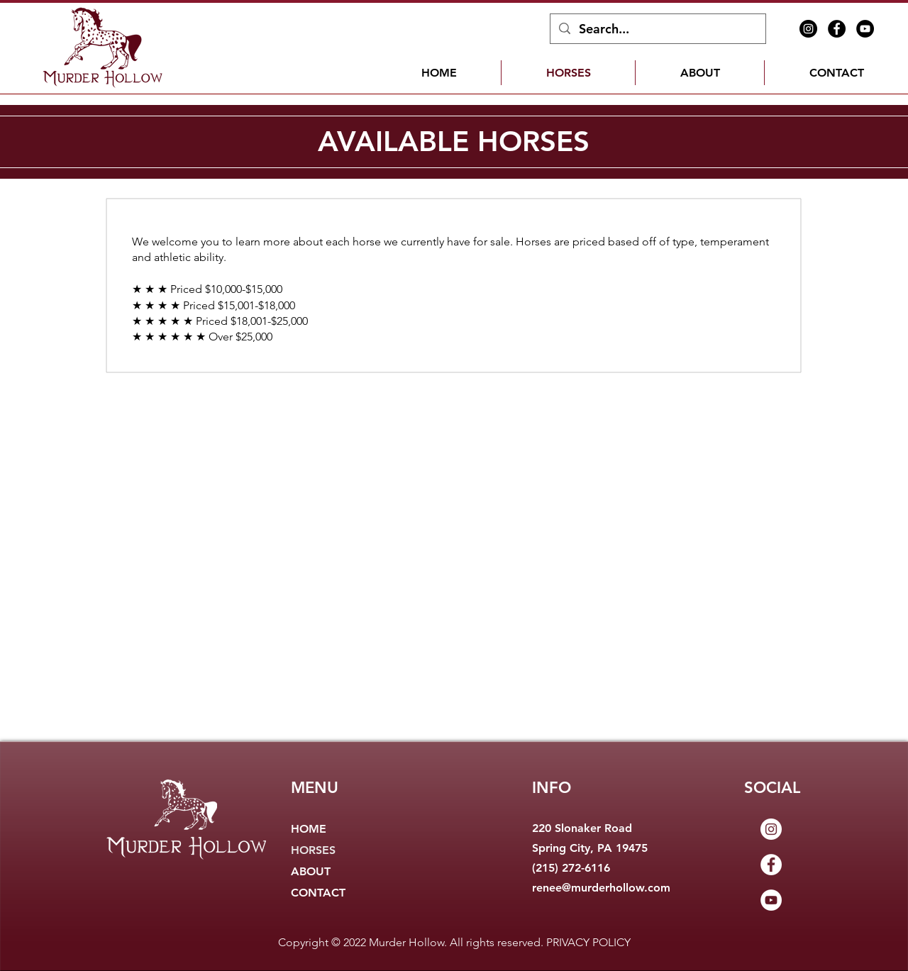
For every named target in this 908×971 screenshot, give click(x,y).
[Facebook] (837, 29)
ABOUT (311, 871)
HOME (308, 829)
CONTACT (318, 892)
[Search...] (657, 28)
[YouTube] (865, 29)
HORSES (313, 850)
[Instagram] (808, 29)
